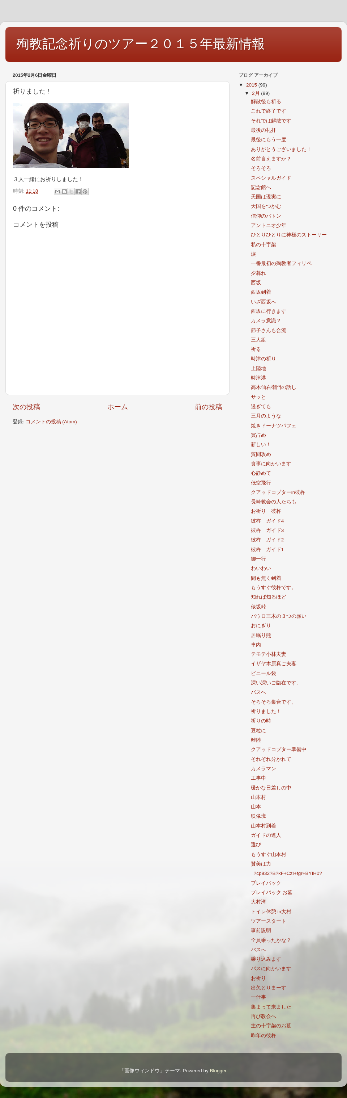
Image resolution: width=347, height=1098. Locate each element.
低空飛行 (261, 483)
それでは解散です (271, 120)
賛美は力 (261, 864)
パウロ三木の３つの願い (279, 616)
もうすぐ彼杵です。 (273, 587)
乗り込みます (266, 959)
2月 (256, 93)
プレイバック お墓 (272, 892)
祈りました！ (266, 711)
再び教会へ (263, 1016)
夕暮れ (258, 273)
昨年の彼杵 (263, 1035)
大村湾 (258, 902)
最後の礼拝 (263, 130)
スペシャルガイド (271, 178)
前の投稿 (208, 407)
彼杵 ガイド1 (267, 549)
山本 (256, 806)
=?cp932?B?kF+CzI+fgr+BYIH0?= (288, 873)
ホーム (117, 407)
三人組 (258, 340)
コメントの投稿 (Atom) (51, 421)
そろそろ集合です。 (273, 702)
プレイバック (266, 883)
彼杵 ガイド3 (267, 530)
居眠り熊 (261, 635)
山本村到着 (263, 826)
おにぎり (261, 625)
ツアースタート (268, 921)
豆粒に (258, 730)
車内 (256, 645)
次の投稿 (26, 407)
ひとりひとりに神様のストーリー (289, 235)
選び (256, 844)
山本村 (258, 797)
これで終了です (268, 111)
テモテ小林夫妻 (268, 654)
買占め (258, 435)
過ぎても (261, 406)
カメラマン (263, 768)
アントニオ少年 (268, 225)
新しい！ (261, 444)
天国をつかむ (266, 206)
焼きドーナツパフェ (273, 425)
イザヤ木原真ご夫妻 (273, 663)
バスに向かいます (271, 968)
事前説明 (261, 930)
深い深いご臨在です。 (276, 683)
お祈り (258, 978)
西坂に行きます (268, 311)
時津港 (258, 378)
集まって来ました (271, 1007)
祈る (256, 349)
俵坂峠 (258, 606)
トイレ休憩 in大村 (271, 911)
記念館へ (261, 187)
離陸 (256, 740)
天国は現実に (266, 197)
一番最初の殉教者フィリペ (281, 263)
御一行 (258, 559)
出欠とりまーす (268, 987)
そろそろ (261, 168)
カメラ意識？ (266, 320)
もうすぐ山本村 (268, 854)
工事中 (258, 778)
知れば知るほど (268, 597)
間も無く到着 (266, 578)
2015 (252, 85)
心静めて (261, 473)
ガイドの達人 (266, 835)
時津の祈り (263, 358)
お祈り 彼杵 (266, 511)
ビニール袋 (263, 673)
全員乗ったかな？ (271, 940)
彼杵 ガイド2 (267, 539)
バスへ (258, 692)
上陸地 (258, 368)
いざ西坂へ (263, 302)
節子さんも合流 (268, 330)
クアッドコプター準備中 (279, 749)
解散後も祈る (266, 101)
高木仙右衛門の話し (273, 387)
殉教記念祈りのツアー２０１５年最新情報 (140, 43)
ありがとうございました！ (281, 149)
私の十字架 (263, 244)
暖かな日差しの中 (271, 788)
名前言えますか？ (271, 159)
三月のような (266, 416)
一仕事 (258, 997)
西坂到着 (261, 292)
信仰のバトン (266, 216)
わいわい (261, 568)
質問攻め (261, 454)
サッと (258, 397)
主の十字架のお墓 (271, 1025)
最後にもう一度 (268, 139)
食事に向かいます (271, 463)
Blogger (218, 1070)
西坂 (256, 282)
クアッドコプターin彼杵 (278, 492)
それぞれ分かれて (271, 759)
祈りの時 (261, 721)
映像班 (258, 816)
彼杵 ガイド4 (267, 521)
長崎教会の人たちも (273, 501)
